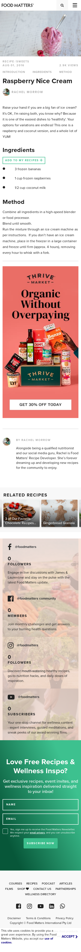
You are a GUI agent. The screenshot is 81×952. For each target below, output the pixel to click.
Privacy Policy (65, 918)
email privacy (37, 832)
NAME (11, 804)
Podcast (48, 883)
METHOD (65, 72)
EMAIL (11, 819)
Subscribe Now (40, 843)
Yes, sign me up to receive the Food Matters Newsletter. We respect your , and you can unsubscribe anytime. (42, 832)
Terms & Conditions (38, 918)
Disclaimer (14, 918)
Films (9, 889)
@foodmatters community (36, 598)
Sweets (22, 61)
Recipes (32, 883)
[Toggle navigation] (74, 5)
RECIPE (8, 61)
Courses (15, 883)
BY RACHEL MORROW (33, 440)
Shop (23, 889)
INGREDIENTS (42, 72)
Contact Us (42, 889)
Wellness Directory (40, 894)
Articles (65, 883)
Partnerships (66, 889)
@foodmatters (25, 547)
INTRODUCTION (14, 72)
